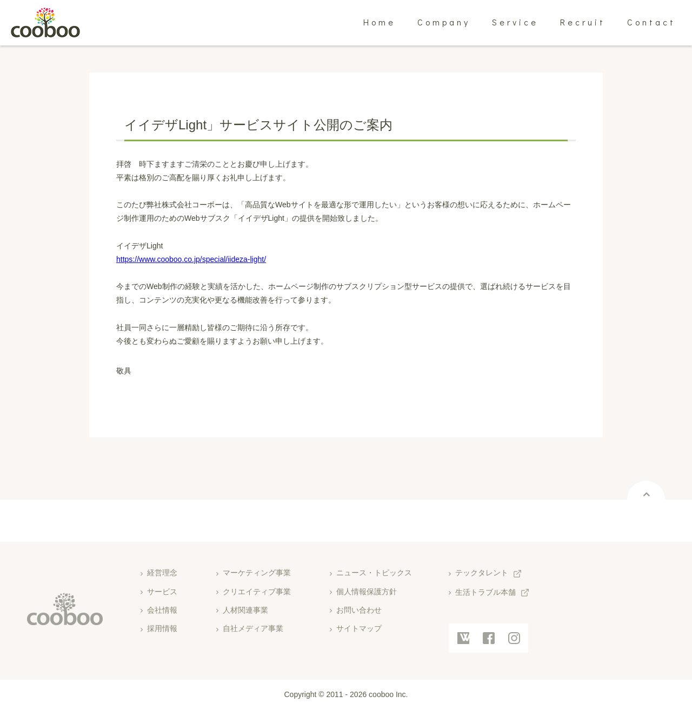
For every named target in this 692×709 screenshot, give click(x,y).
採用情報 (162, 628)
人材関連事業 (245, 610)
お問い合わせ (359, 610)
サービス (162, 591)
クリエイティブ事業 (257, 591)
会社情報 (162, 610)
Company (443, 22)
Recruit (583, 22)
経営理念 (162, 572)
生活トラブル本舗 (485, 592)
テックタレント (481, 572)
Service (515, 22)
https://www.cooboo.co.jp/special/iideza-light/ (191, 259)
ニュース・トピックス (374, 572)
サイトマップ (359, 628)
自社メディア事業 (253, 628)
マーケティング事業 (257, 572)
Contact (651, 22)
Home (379, 22)
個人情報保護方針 (366, 591)
